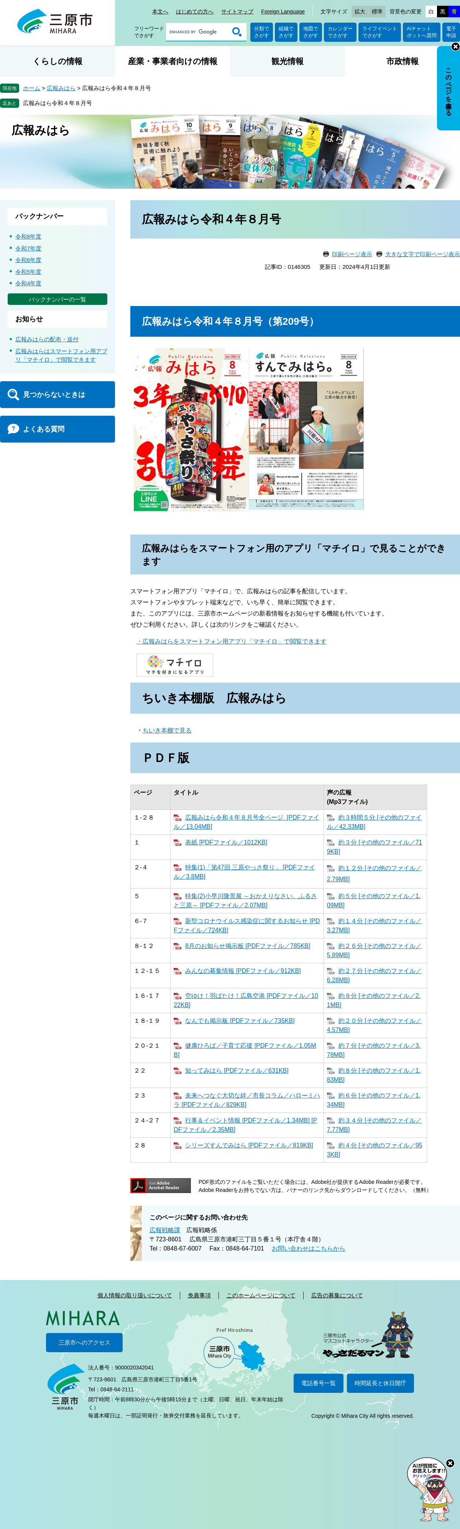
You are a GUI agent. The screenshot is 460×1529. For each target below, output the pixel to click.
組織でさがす (286, 32)
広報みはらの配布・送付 (47, 339)
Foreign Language (283, 11)
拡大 (360, 11)
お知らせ (29, 319)
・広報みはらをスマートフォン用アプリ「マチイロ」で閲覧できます (231, 641)
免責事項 (199, 1295)
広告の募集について (337, 1295)
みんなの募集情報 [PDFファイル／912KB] (243, 971)
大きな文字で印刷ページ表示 (422, 254)
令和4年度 (28, 283)
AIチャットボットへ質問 (422, 32)
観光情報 (287, 61)
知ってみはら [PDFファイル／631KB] (236, 1070)
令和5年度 (28, 271)
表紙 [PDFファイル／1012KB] (226, 842)
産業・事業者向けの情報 (172, 61)
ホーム (31, 88)
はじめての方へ (195, 11)
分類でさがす (261, 32)
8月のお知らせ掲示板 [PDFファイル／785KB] (247, 946)
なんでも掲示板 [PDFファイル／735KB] (239, 1020)
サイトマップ (237, 11)
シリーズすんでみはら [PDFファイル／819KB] (249, 1145)
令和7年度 (28, 248)
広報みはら (61, 88)
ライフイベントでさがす (379, 32)
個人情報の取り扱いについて (134, 1295)
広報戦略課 (165, 1230)
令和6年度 (28, 260)
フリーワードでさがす (149, 32)
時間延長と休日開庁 (380, 1383)
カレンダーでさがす (340, 32)
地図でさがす (310, 32)
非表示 (455, 46)
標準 (377, 11)
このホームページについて (261, 1295)
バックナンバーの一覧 (57, 299)
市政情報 (402, 61)
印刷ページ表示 (352, 254)
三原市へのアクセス (84, 1342)
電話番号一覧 (318, 1383)
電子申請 (451, 32)
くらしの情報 (57, 61)
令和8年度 (28, 236)
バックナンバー (39, 216)
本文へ (160, 11)
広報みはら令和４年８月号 (57, 103)
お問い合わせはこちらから (308, 1248)
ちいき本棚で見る (167, 730)
